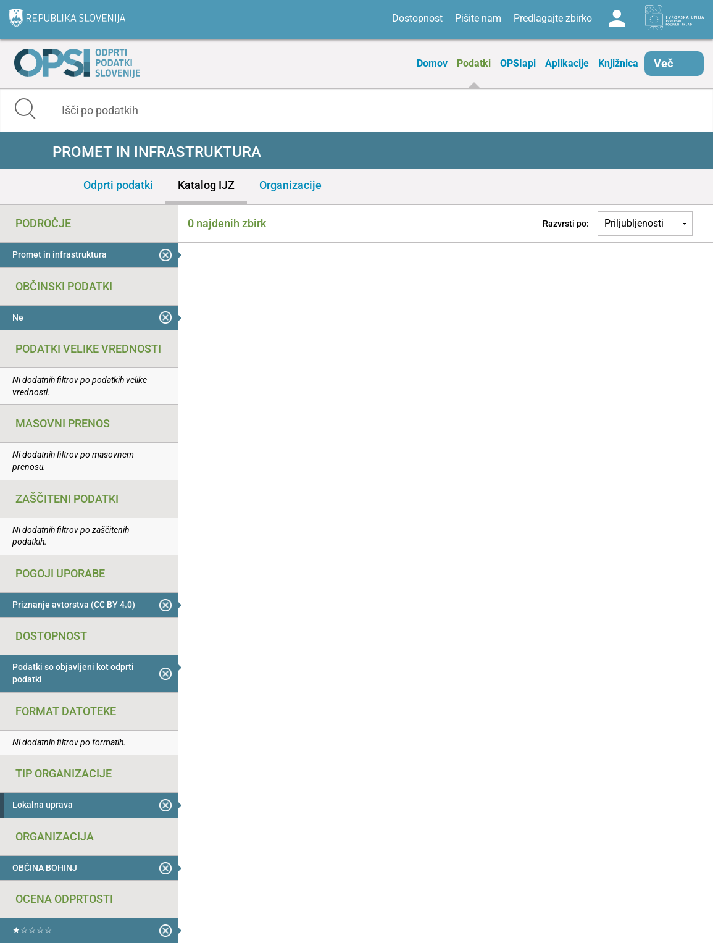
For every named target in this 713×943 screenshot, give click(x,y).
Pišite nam (478, 18)
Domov (432, 63)
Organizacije (290, 184)
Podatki (474, 63)
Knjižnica (618, 63)
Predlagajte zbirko (553, 18)
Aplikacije (567, 63)
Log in (616, 18)
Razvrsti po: (566, 223)
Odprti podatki (118, 184)
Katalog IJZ (206, 184)
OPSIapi (518, 63)
